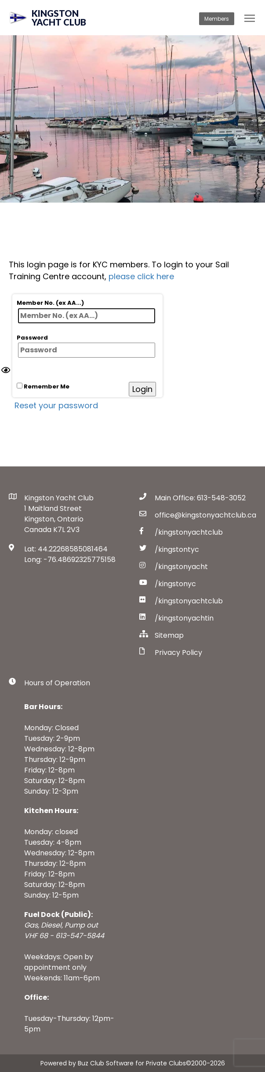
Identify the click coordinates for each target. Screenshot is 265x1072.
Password (86, 345)
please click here (141, 276)
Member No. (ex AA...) (86, 311)
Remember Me (43, 386)
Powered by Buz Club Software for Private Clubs (113, 1063)
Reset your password (56, 405)
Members (216, 18)
